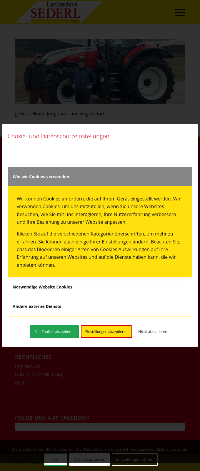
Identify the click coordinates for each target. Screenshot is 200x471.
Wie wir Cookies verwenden (41, 176)
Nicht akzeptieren (152, 331)
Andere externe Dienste (37, 306)
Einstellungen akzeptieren (106, 331)
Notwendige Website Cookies (42, 287)
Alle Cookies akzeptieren (54, 331)
